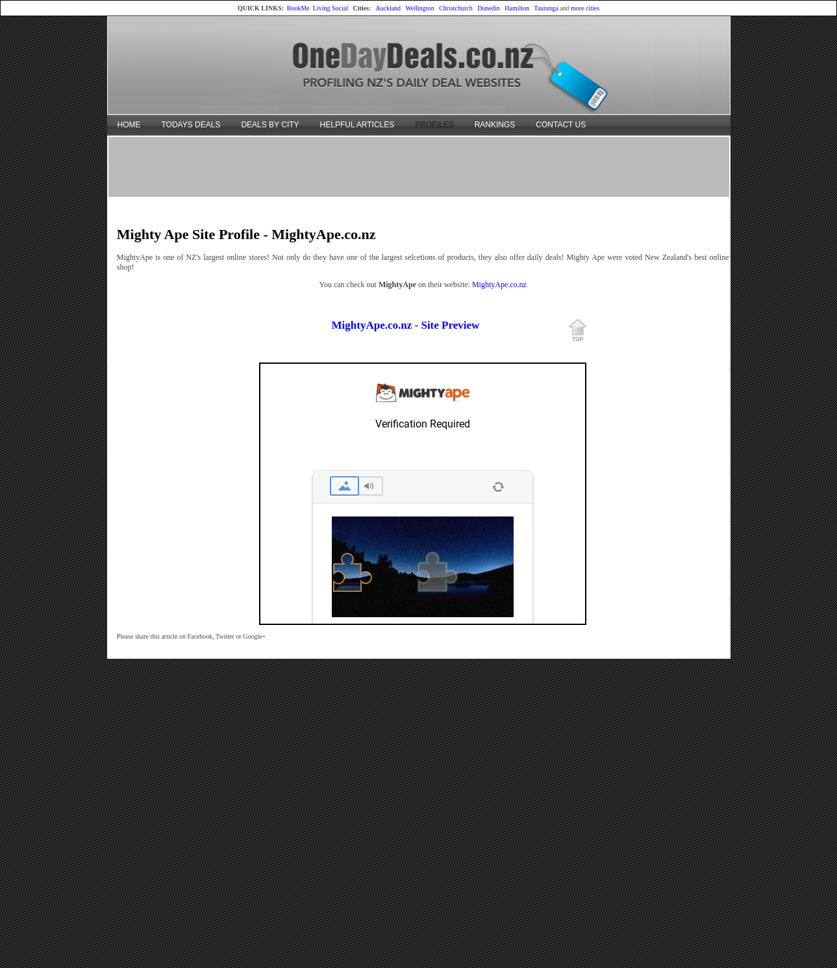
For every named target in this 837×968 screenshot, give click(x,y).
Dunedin (488, 8)
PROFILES (434, 124)
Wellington (419, 8)
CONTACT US (561, 124)
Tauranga (546, 8)
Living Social (330, 8)
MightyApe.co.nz (499, 284)
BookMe (298, 8)
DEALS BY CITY (270, 124)
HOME (129, 124)
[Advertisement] (418, 166)
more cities (585, 8)
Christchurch (456, 8)
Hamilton (517, 8)
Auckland (388, 8)
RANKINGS (495, 124)
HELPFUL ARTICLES (357, 124)
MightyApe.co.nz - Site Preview (406, 325)
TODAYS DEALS (191, 124)
